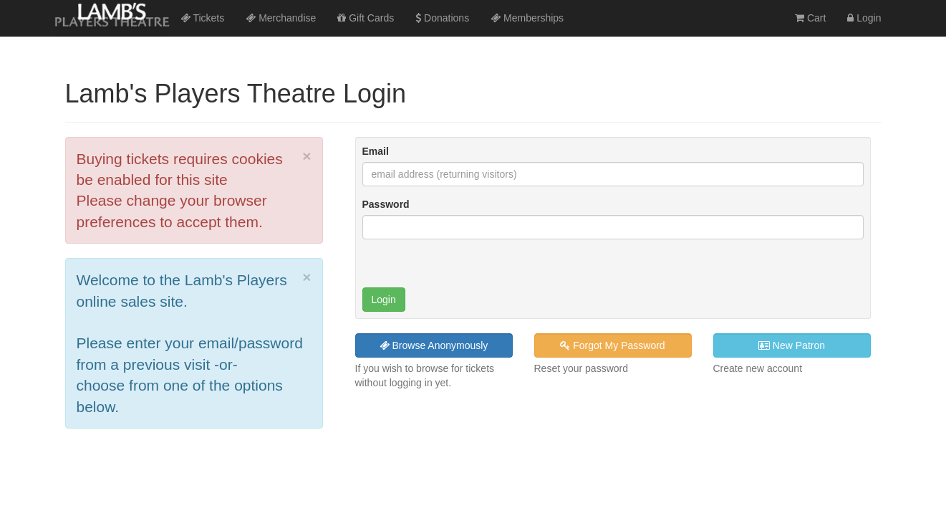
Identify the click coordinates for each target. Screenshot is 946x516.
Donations (442, 18)
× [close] (306, 155)
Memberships (527, 18)
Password (386, 204)
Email (375, 151)
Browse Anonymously (434, 345)
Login (864, 18)
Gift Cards (365, 18)
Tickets (202, 18)
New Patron (791, 345)
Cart (810, 18)
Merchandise (281, 18)
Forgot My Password (612, 345)
